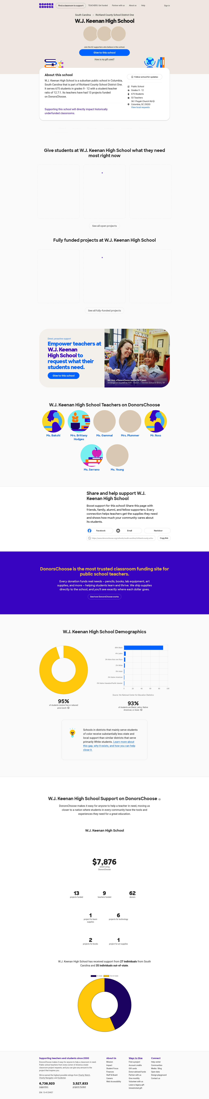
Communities (156, 1065)
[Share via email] (128, 530)
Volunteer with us (136, 1081)
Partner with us (118, 5)
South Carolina (83, 14)
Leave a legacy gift (136, 1085)
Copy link (164, 538)
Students (126, 128)
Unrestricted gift (135, 1088)
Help (143, 5)
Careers (109, 1078)
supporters (54, 1084)
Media (153, 1068)
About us (132, 5)
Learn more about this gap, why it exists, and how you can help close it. (109, 745)
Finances (110, 1072)
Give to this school (104, 52)
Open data (155, 1072)
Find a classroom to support (70, 5)
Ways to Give (135, 1058)
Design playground (158, 1075)
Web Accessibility (113, 1081)
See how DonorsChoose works (104, 597)
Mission (109, 1062)
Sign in (167, 6)
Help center (156, 1062)
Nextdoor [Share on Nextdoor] (154, 531)
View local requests (140, 107)
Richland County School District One (115, 14)
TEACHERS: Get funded (98, 5)
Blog (160, 1068)
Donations (144, 128)
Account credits (135, 1065)
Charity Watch (84, 1075)
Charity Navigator (46, 1078)
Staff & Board (111, 1075)
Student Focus (112, 1068)
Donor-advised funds (137, 1072)
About (62, 128)
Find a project (134, 1062)
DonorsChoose (46, 5)
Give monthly (134, 1078)
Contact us (155, 1078)
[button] (129, 538)
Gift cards (133, 1068)
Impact (76, 128)
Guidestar (62, 1078)
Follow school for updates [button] (144, 77)
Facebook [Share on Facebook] (96, 531)
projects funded (88, 1084)
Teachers (109, 128)
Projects (92, 128)
